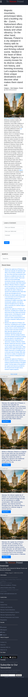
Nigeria (21, 170)
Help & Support (4, 637)
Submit (7, 242)
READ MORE (14, 374)
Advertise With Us (5, 647)
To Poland (15, 1)
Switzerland (11, 118)
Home (2, 602)
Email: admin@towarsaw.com (8, 593)
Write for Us (3, 650)
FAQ (13, 587)
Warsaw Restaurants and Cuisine (9, 617)
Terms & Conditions (5, 585)
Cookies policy (8, 587)
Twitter (2, 632)
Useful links (3, 597)
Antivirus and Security (6, 607)
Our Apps (3, 652)
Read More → (6, 421)
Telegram (3, 635)
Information (3, 575)
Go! (24, 258)
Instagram (3, 630)
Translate (3, 659)
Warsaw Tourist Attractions (7, 609)
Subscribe (18, 675)
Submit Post (3, 604)
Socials (2, 622)
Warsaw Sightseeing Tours (7, 615)
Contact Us (3, 642)
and (21, 128)
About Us (2, 644)
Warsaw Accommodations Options (9, 612)
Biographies (3, 620)
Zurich (5, 118)
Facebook (3, 627)
